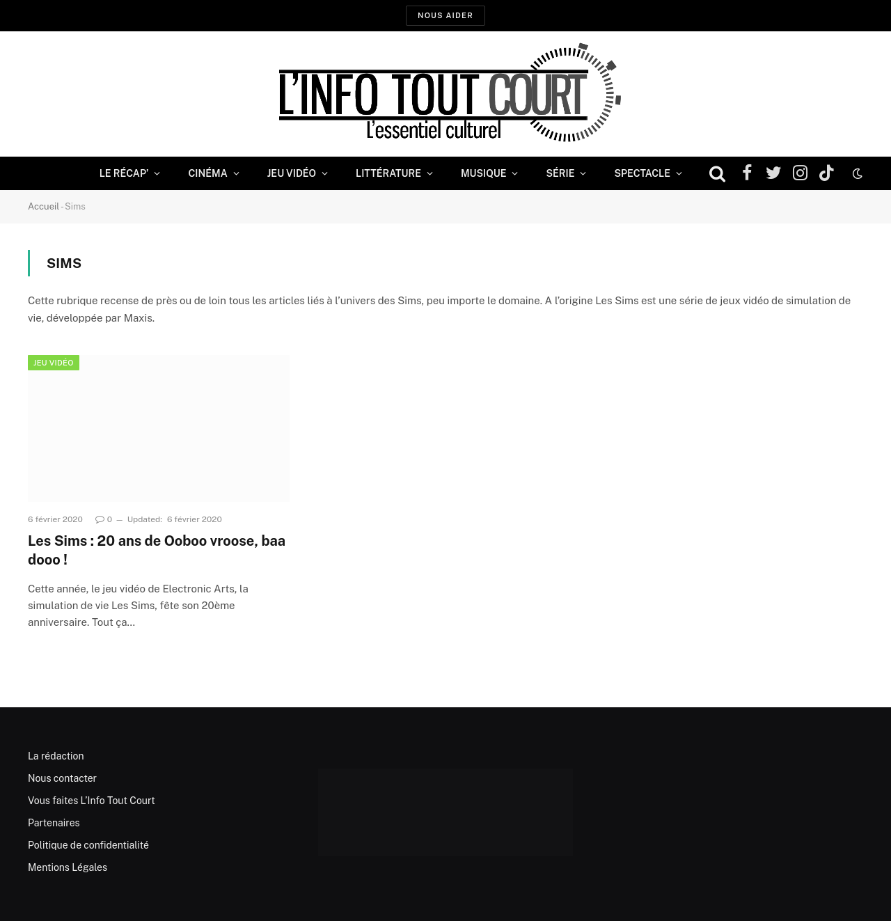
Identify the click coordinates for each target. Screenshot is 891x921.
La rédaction (56, 756)
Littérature (388, 173)
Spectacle (642, 173)
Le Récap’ (124, 173)
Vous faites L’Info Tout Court (91, 800)
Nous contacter (62, 778)
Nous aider (445, 15)
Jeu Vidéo (291, 173)
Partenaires (54, 822)
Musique (483, 173)
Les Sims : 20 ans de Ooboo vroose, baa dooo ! (156, 550)
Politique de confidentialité (88, 845)
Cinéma (207, 173)
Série (560, 173)
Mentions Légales (67, 867)
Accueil (43, 206)
